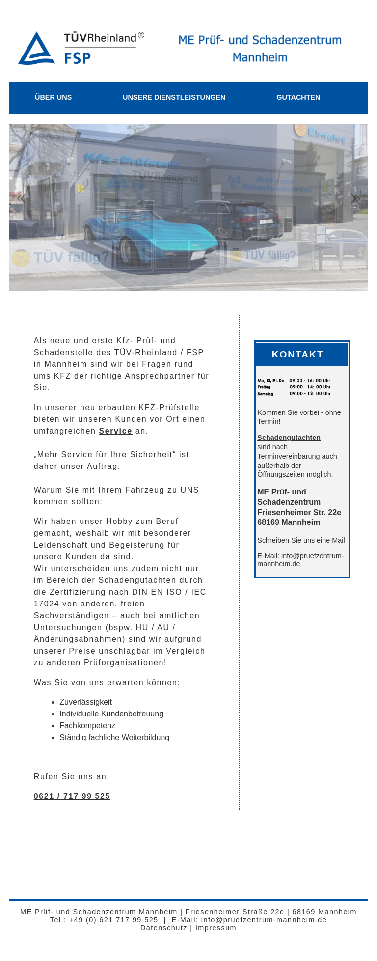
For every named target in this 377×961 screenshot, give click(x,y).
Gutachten (298, 97)
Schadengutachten (289, 437)
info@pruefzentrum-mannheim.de (262, 920)
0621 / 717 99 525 (72, 796)
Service (116, 431)
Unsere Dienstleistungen (174, 97)
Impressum (216, 928)
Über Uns (53, 97)
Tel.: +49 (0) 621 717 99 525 (104, 920)
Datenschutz (164, 928)
